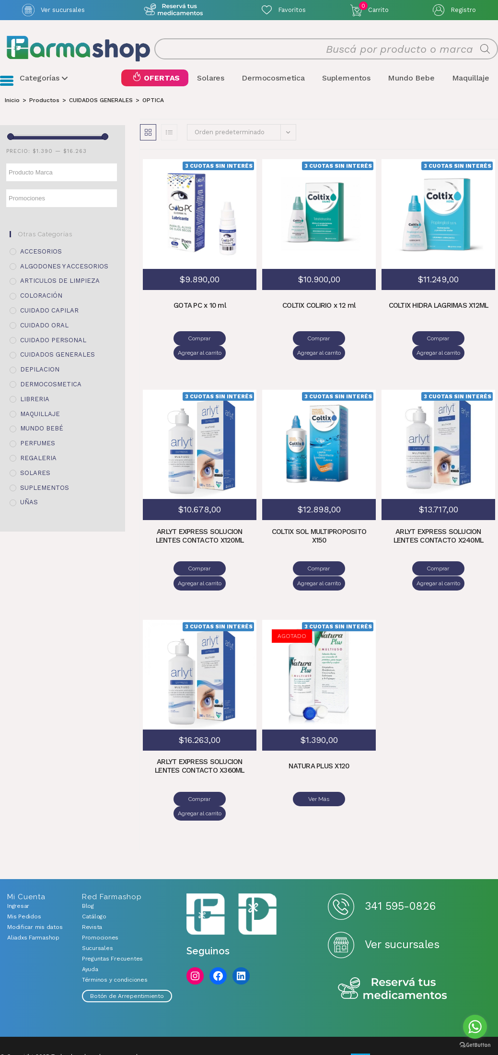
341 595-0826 (400, 862)
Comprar (172, 338)
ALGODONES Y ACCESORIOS (64, 266)
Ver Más (318, 769)
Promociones (100, 894)
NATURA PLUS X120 (318, 737)
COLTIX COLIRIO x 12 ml (319, 306)
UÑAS (29, 502)
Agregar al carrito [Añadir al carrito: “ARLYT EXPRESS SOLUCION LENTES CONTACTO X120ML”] (227, 554)
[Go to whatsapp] (475, 1027)
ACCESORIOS (41, 251)
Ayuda (90, 925)
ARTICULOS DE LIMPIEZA (60, 281)
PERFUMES (37, 443)
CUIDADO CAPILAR (49, 310)
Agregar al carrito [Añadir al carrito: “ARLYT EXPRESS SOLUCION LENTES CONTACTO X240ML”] (466, 554)
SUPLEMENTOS (44, 487)
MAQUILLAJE (40, 413)
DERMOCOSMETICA (50, 384)
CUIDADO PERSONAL (53, 340)
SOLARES (35, 472)
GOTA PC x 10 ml (199, 306)
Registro (463, 9)
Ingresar (18, 862)
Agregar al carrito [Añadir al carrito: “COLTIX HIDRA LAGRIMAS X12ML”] (466, 338)
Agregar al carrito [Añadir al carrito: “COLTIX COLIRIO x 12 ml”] (347, 338)
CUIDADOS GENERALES (57, 355)
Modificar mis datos (34, 883)
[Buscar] (485, 48)
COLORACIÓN (41, 296)
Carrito (374, 7)
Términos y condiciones (115, 936)
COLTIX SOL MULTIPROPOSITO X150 (319, 522)
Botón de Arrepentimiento (126, 952)
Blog (88, 862)
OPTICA (153, 100)
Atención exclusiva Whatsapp (173, 9)
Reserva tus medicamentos (392, 945)
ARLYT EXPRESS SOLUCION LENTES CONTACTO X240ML (438, 522)
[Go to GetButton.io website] (475, 1045)
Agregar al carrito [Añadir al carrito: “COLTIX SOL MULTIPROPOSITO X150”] (347, 554)
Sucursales (97, 904)
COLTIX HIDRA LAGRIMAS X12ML (438, 306)
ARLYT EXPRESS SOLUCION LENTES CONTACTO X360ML (200, 737)
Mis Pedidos (24, 873)
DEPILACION (39, 369)
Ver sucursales (63, 9)
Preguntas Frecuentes (112, 915)
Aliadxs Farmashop (33, 894)
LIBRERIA (34, 399)
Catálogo (94, 873)
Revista (92, 883)
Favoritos (292, 9)
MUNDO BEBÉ (41, 428)
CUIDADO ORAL (44, 325)
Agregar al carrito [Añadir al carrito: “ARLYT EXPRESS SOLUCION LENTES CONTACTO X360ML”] (227, 769)
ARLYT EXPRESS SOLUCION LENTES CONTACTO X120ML (199, 522)
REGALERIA (38, 458)
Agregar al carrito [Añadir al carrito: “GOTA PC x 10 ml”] (227, 338)
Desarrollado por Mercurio (39, 1028)
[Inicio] (12, 100)
